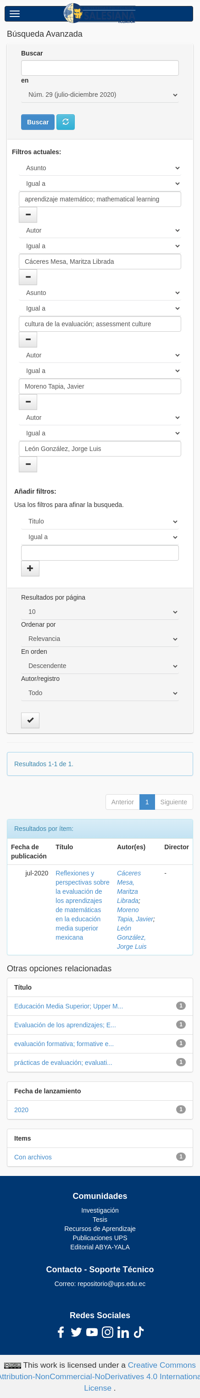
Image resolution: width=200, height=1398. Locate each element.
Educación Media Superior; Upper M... (68, 1006)
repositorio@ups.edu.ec (111, 1283)
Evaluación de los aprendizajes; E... (65, 1025)
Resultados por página (53, 597)
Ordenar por (38, 624)
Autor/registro (40, 678)
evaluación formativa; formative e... (64, 1043)
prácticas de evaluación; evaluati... (63, 1062)
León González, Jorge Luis (132, 937)
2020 (21, 1110)
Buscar (32, 53)
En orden (34, 651)
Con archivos (33, 1157)
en (24, 80)
